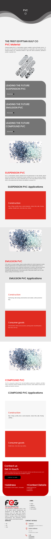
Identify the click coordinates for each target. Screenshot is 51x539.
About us (32, 505)
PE (6, 523)
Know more (10, 95)
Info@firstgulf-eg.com (31, 487)
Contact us (32, 507)
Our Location (23, 2)
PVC (7, 527)
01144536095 (29, 489)
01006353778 (29, 490)
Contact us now (12, 477)
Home (31, 503)
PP (6, 525)
